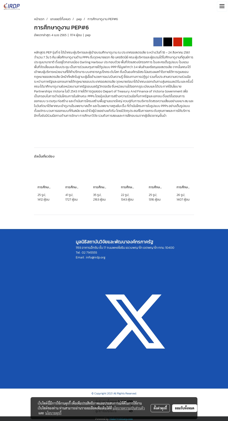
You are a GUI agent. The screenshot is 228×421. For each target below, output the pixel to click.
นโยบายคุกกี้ (53, 413)
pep (88, 35)
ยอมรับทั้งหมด (184, 408)
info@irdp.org (95, 257)
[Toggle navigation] (222, 6)
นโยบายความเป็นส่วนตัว (129, 408)
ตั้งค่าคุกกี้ (160, 408)
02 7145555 (89, 252)
